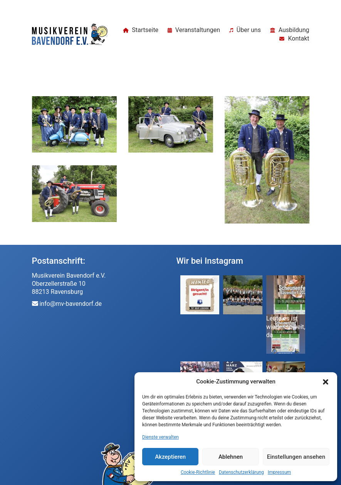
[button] (325, 382)
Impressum (279, 472)
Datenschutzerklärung (241, 472)
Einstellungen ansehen (296, 456)
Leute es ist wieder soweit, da (285, 327)
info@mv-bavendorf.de (70, 303)
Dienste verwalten (160, 437)
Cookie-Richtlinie (198, 472)
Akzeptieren (170, 456)
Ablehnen (230, 456)
